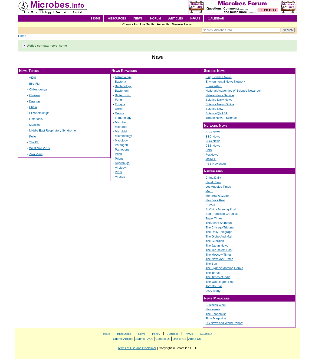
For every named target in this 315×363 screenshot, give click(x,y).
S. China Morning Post (221, 209)
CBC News (213, 141)
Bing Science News (219, 77)
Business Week (216, 305)
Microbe (120, 122)
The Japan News (217, 245)
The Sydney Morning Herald (224, 268)
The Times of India (218, 277)
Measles (34, 124)
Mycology (121, 140)
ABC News (213, 132)
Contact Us (130, 24)
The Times (213, 272)
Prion (118, 154)
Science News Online (220, 104)
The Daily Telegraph (219, 232)
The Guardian (215, 241)
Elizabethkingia (39, 113)
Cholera (34, 95)
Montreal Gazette (217, 195)
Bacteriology (123, 86)
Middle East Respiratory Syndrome (52, 130)
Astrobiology (123, 77)
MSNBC (211, 159)
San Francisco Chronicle (222, 213)
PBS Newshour (216, 163)
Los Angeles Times (218, 186)
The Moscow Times (219, 254)
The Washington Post (220, 281)
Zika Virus (36, 154)
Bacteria (120, 81)
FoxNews (212, 154)
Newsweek (213, 309)
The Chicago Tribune (220, 227)
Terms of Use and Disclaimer (137, 348)
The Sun (211, 263)
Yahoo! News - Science (221, 117)
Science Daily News (219, 99)
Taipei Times (214, 218)
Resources (117, 18)
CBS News (213, 145)
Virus (118, 172)
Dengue (34, 101)
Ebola (33, 107)
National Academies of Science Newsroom (234, 90)
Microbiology (123, 136)
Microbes (121, 126)
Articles (175, 18)
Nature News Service (220, 95)
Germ (119, 108)
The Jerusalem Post (219, 250)
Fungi (119, 99)
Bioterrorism (123, 95)
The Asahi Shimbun (219, 223)
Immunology (123, 117)
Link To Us (147, 24)
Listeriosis (36, 119)
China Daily (213, 177)
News (138, 18)
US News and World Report (224, 323)
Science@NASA (217, 113)
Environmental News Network (225, 81)
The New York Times (219, 259)
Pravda (210, 204)
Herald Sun (213, 182)
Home (95, 18)
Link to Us (179, 339)
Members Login (182, 24)
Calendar (215, 18)
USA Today (213, 290)
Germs (119, 113)
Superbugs (122, 163)
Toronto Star (214, 286)
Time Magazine (216, 318)
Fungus (120, 104)
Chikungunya (38, 89)
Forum (155, 18)
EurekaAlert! (214, 86)
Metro (209, 191)
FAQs (195, 18)
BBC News (213, 136)
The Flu (34, 142)
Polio (32, 136)
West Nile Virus (39, 148)
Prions (119, 158)
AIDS (32, 77)
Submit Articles (123, 339)
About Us (163, 24)
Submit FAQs (144, 339)
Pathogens (122, 149)
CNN (209, 150)
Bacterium (122, 90)
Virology (120, 167)
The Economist (216, 314)
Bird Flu (34, 83)
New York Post (215, 200)
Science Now (214, 108)
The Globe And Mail (219, 236)
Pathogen (121, 145)
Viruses (120, 176)
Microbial (121, 131)
